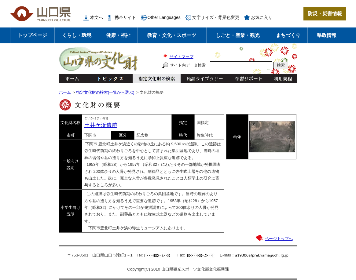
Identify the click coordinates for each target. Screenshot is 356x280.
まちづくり (288, 35)
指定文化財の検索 (157, 78)
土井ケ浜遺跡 (100, 125)
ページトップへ (279, 238)
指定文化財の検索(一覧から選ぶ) (104, 92)
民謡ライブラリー (205, 78)
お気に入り (261, 17)
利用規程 (282, 78)
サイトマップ (181, 56)
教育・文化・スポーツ (171, 35)
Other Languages (164, 17)
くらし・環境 (76, 35)
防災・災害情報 (325, 13)
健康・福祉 (118, 35)
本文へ (96, 17)
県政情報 (326, 35)
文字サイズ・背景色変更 (215, 17)
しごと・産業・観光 (238, 35)
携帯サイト (125, 17)
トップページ (32, 35)
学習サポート (248, 78)
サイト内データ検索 (188, 65)
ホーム (72, 78)
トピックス (109, 78)
